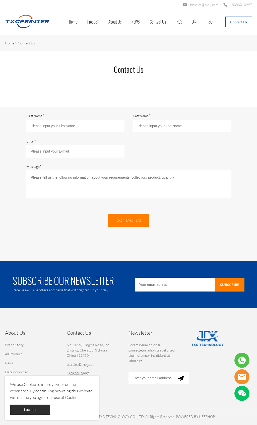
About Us (114, 22)
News (9, 363)
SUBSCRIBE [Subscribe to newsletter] (229, 284)
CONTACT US (128, 220)
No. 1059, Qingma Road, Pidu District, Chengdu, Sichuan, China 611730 (89, 350)
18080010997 (241, 5)
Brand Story (14, 345)
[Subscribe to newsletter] (181, 378)
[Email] (175, 285)
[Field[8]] (182, 126)
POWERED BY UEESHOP (195, 416)
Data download (16, 372)
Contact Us (158, 22)
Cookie (30, 384)
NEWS (136, 22)
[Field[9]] (75, 151)
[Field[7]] (75, 126)
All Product (13, 354)
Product (92, 22)
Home (73, 22)
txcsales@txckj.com (204, 5)
